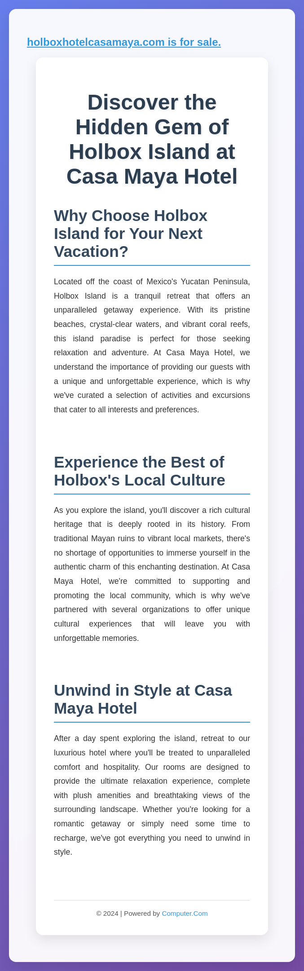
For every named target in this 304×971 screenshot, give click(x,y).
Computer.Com (184, 913)
